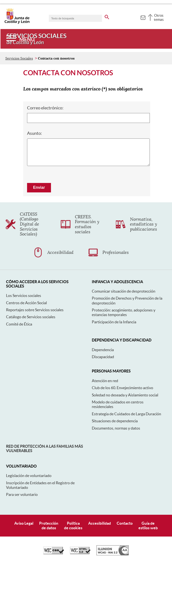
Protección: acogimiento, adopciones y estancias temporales (123, 345)
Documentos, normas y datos (116, 460)
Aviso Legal (23, 556)
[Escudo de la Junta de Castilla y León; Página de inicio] (16, 22)
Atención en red (105, 413)
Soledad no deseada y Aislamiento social (125, 427)
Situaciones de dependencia (115, 453)
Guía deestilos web (148, 558)
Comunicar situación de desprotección (123, 324)
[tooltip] (143, 17)
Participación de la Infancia (114, 354)
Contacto (125, 556)
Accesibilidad (99, 556)
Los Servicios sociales (23, 328)
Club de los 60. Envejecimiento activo (122, 420)
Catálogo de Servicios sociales (30, 349)
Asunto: (34, 165)
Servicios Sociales (19, 91)
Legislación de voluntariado (28, 508)
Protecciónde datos (48, 558)
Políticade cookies (73, 558)
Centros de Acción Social (26, 335)
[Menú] (20, 39)
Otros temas (159, 17)
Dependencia (103, 382)
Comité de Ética (19, 357)
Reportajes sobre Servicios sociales (35, 342)
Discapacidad (103, 389)
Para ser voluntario (22, 527)
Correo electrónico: (45, 140)
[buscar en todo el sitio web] (107, 16)
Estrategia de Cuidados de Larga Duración (126, 446)
